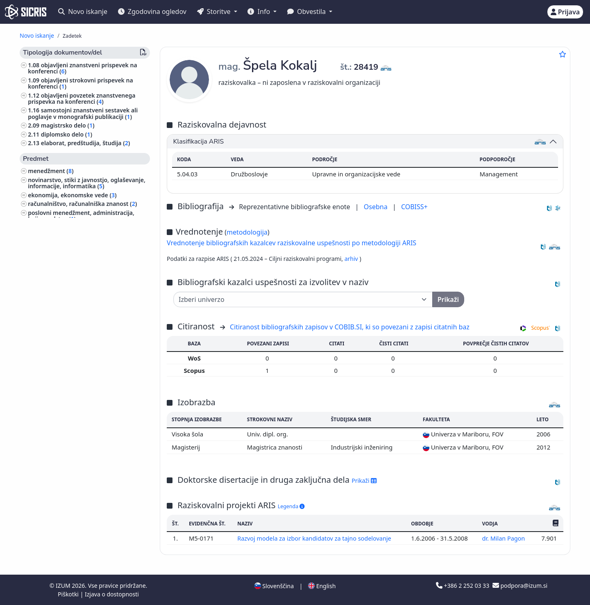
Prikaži (364, 480)
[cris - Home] (25, 12)
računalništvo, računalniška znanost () (82, 204)
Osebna (376, 206)
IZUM (64, 585)
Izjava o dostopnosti (112, 594)
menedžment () (50, 171)
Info (259, 11)
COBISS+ (414, 206)
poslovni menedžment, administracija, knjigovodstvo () (81, 216)
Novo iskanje (82, 11)
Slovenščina (274, 586)
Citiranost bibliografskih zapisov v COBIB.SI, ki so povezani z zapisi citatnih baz (350, 326)
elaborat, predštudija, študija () (85, 143)
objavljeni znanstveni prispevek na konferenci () (82, 68)
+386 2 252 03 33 (463, 585)
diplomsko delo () (66, 134)
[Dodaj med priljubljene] (562, 54)
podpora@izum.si (519, 585)
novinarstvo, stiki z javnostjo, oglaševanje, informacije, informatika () (86, 183)
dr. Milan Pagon (504, 538)
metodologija (247, 232)
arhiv (352, 259)
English (322, 586)
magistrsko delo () (68, 125)
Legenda (291, 506)
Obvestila (307, 11)
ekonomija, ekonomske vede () (72, 195)
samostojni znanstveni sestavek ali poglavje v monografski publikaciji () (83, 113)
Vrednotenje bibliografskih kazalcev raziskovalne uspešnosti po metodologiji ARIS (291, 242)
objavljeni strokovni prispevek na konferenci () (80, 83)
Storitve (214, 11)
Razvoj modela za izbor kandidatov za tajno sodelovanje (316, 538)
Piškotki (69, 594)
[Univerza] (303, 299)
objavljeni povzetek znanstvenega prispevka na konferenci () (81, 98)
